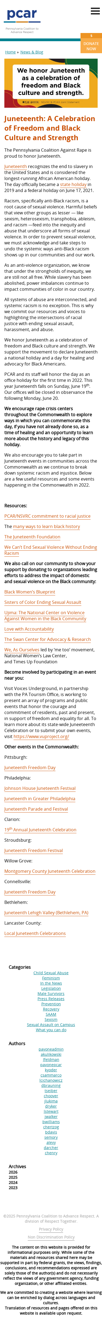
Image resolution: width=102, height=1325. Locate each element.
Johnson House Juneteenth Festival (40, 788)
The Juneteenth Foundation (32, 537)
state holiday (73, 184)
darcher (51, 1147)
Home (10, 52)
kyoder (51, 1069)
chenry (51, 1152)
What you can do (51, 1029)
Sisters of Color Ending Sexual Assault (42, 602)
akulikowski (51, 1054)
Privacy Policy (51, 1229)
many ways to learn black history (46, 526)
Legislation (51, 988)
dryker (51, 1106)
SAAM (51, 1014)
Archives (17, 1167)
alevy (51, 1142)
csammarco (51, 1075)
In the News (51, 983)
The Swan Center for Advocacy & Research (47, 639)
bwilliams (51, 1121)
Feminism (51, 978)
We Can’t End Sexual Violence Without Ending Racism (50, 550)
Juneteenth (15, 166)
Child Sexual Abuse (51, 972)
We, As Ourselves (21, 650)
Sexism (51, 1019)
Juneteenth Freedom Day (29, 768)
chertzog (51, 1126)
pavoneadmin (51, 1049)
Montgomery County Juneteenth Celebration (49, 871)
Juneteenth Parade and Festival (36, 809)
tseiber (51, 1090)
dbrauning (51, 1085)
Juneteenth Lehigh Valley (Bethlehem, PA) (46, 913)
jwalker (51, 1116)
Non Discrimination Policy (51, 1237)
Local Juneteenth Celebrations (35, 933)
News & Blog (31, 52)
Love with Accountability (29, 629)
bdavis (51, 1132)
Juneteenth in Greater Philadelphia (39, 799)
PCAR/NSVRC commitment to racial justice (47, 516)
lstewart (51, 1111)
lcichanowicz (51, 1080)
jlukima (51, 1101)
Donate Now (91, 42)
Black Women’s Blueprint (29, 592)
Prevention (51, 1003)
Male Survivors (51, 993)
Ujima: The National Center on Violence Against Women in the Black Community (45, 616)
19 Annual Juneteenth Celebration (40, 830)
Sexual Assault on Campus (51, 1024)
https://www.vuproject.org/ (41, 736)
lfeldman (51, 1059)
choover (51, 1095)
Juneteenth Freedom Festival (33, 850)
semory (51, 1137)
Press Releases (51, 998)
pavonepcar (51, 1064)
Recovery (51, 1009)
